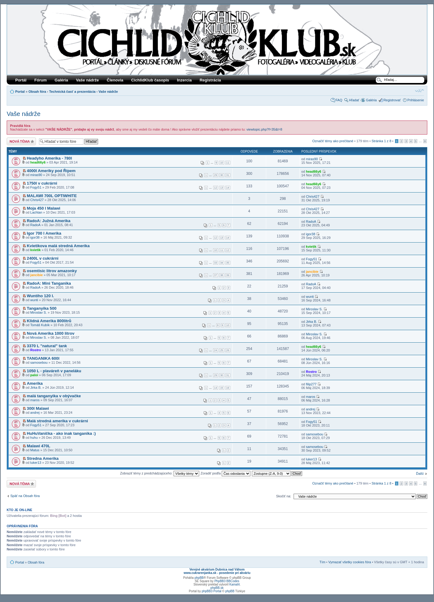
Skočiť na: (283, 496)
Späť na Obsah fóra (25, 496)
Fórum (40, 80)
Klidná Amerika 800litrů (49, 321)
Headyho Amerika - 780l (49, 158)
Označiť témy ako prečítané (332, 141)
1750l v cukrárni (42, 183)
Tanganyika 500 (41, 308)
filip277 (311, 384)
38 (221, 275)
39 (227, 275)
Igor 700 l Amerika (44, 233)
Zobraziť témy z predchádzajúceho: (159, 473)
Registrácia (210, 80)
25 (221, 350)
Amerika (35, 383)
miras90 (312, 159)
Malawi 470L (38, 446)
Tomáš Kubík (40, 325)
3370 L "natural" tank (47, 346)
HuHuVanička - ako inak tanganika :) (61, 433)
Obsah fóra (37, 91)
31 (227, 175)
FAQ (339, 100)
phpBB (199, 577)
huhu (33, 437)
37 (215, 275)
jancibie (36, 275)
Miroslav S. (38, 312)
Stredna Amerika (42, 458)
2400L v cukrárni (42, 258)
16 (227, 387)
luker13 (35, 462)
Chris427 (37, 200)
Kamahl (234, 584)
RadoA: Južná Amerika (48, 220)
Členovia (115, 80)
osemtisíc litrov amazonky (52, 271)
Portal (20, 91)
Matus (34, 450)
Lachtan (36, 212)
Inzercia (184, 80)
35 (227, 262)
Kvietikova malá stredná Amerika (58, 245)
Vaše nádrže (87, 80)
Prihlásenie (416, 100)
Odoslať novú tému (21, 141)
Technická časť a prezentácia (72, 91)
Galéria (61, 80)
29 (215, 175)
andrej (35, 412)
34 (221, 262)
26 (227, 350)
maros (35, 400)
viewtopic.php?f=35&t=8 (264, 129)
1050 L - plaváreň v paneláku (54, 371)
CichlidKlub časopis (150, 80)
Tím (322, 562)
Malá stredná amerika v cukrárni (57, 421)
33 (215, 262)
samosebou (39, 362)
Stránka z (381, 141)
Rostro (35, 350)
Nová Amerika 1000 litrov (50, 333)
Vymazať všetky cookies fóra (349, 562)
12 (215, 187)
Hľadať (354, 100)
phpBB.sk (217, 587)
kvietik (35, 250)
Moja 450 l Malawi (43, 208)
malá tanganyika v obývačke (54, 396)
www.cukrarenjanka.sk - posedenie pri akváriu (217, 573)
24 (215, 350)
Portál (20, 80)
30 (221, 175)
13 (221, 187)
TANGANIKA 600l (43, 358)
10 (221, 162)
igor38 (35, 237)
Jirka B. (311, 321)
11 (227, 162)
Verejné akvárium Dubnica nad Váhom (217, 569)
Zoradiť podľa (225, 473)
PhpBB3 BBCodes (226, 581)
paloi (34, 375)
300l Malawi (38, 408)
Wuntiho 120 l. (40, 296)
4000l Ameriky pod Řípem (51, 170)
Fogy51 (35, 187)
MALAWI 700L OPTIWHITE (52, 195)
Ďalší (420, 473)
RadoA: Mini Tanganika (49, 283)
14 (227, 187)
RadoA (35, 225)
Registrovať (392, 100)
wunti (34, 300)
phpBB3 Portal (211, 591)
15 (221, 387)
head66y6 (37, 162)
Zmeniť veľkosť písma (419, 90)
